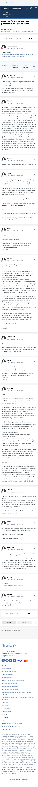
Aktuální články (6, 668)
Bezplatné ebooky (7, 677)
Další (31, 38)
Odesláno (15, 48)
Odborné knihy (6, 729)
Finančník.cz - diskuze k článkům (23, 31)
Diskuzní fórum (6, 705)
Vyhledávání (5, 714)
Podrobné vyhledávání (9, 671)
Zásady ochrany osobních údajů (12, 767)
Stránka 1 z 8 (21, 38)
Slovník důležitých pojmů (9, 683)
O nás (3, 720)
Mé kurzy (14, 3)
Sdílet (9, 622)
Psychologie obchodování (10, 689)
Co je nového (6, 708)
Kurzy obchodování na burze (11, 726)
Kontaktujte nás (15, 779)
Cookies (25, 779)
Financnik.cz (8, 29)
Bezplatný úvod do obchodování (12, 723)
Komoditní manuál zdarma (10, 686)
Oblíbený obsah (6, 711)
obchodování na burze (19, 738)
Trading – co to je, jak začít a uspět (13, 680)
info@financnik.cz (7, 656)
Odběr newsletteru (7, 674)
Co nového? (5, 3)
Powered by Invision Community (19, 782)
